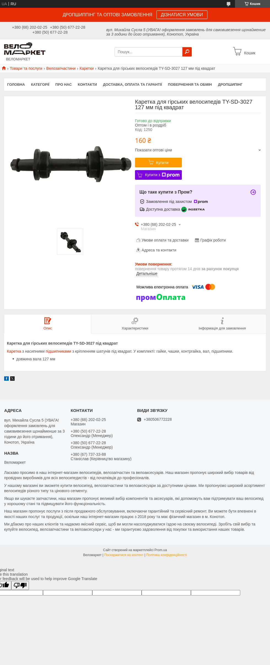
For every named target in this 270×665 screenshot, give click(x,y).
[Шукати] (187, 52)
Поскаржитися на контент (123, 555)
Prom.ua (161, 550)
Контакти (87, 84)
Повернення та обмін (190, 84)
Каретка (14, 351)
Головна (16, 84)
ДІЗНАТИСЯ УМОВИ (182, 14)
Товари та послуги (26, 68)
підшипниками (58, 351)
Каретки (87, 68)
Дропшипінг (230, 84)
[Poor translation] (20, 585)
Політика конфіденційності (166, 555)
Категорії (40, 84)
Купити (162, 162)
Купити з (162, 175)
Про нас (63, 84)
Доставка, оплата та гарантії (132, 84)
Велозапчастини (60, 68)
